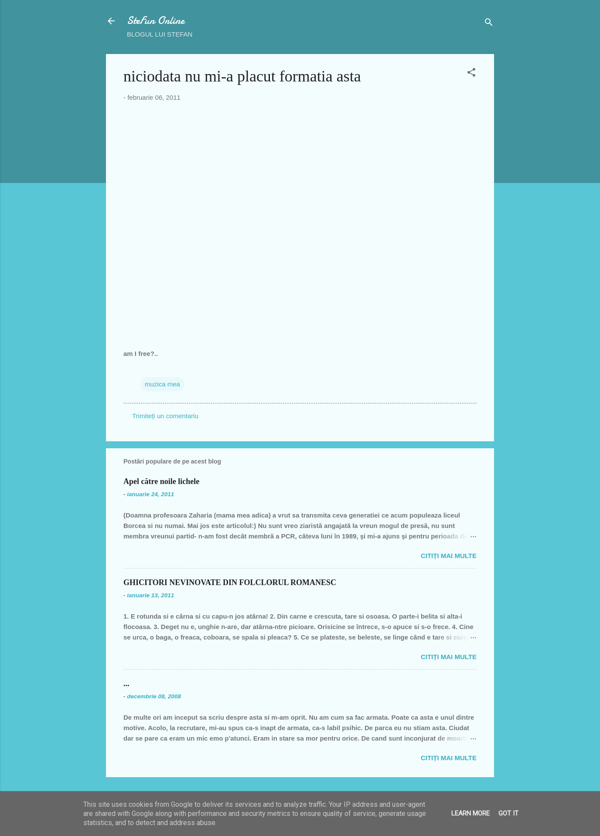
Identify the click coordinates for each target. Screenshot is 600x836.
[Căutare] (489, 23)
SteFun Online (155, 21)
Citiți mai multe (449, 555)
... (126, 683)
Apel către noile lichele (161, 481)
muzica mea (162, 384)
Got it (508, 813)
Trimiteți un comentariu (165, 416)
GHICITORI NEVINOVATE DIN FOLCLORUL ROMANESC (229, 582)
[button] (471, 74)
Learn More (470, 813)
